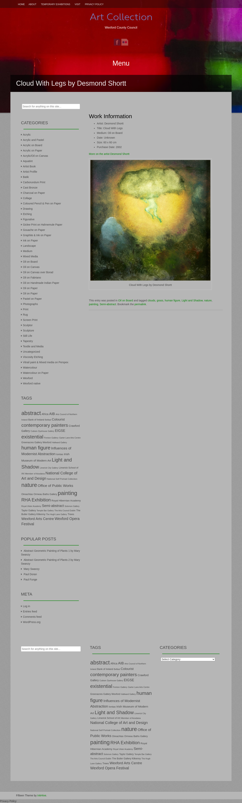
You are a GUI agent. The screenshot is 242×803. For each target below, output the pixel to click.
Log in (26, 606)
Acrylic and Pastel (33, 139)
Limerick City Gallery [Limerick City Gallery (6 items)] (49, 468)
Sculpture (28, 330)
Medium (27, 251)
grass (160, 300)
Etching (27, 214)
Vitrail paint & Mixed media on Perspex (45, 362)
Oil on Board (125, 300)
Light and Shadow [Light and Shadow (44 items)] (114, 712)
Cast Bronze (30, 187)
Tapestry (28, 341)
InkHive (41, 795)
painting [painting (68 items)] (67, 493)
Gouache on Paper (34, 229)
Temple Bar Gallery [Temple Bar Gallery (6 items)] (45, 510)
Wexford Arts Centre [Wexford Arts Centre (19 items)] (37, 519)
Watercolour (30, 367)
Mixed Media (30, 256)
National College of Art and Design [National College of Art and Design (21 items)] (119, 723)
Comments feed (32, 616)
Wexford (28, 378)
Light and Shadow (192, 300)
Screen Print (30, 319)
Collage (27, 198)
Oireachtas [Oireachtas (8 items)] (27, 494)
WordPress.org (31, 622)
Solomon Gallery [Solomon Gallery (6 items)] (71, 506)
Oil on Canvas (31, 266)
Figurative (28, 219)
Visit (77, 4)
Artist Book (29, 166)
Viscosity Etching (33, 356)
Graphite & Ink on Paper (37, 235)
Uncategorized (31, 351)
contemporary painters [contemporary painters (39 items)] (44, 425)
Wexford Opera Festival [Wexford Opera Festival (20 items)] (109, 768)
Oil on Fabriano (32, 277)
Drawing (28, 208)
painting (93, 304)
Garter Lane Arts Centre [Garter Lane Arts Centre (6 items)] (70, 438)
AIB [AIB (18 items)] (52, 414)
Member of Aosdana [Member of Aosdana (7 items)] (35, 473)
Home (21, 4)
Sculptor (28, 325)
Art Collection (121, 16)
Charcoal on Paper (34, 192)
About (32, 4)
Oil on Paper (30, 288)
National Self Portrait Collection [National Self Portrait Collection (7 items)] (62, 479)
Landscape (29, 245)
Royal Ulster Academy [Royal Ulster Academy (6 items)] (31, 506)
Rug (25, 314)
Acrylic (27, 134)
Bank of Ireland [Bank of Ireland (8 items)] (36, 419)
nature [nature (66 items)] (29, 485)
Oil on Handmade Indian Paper (41, 282)
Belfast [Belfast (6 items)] (48, 420)
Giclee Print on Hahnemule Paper (42, 224)
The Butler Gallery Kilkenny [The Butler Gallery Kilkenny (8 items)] (126, 758)
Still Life (27, 335)
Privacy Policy (94, 4)
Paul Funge (30, 579)
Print (25, 309)
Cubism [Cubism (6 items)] (34, 431)
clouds (151, 300)
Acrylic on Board (32, 145)
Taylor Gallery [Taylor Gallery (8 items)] (28, 510)
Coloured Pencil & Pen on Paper (42, 203)
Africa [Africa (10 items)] (45, 414)
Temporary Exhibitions (55, 4)
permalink (140, 304)
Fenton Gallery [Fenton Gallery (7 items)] (51, 437)
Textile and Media (33, 346)
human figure (172, 300)
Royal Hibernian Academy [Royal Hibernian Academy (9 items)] (66, 500)
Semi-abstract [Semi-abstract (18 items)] (53, 506)
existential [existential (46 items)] (32, 437)
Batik (26, 176)
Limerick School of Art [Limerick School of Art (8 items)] (108, 718)
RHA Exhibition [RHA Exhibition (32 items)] (36, 499)
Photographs (30, 304)
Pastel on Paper (32, 298)
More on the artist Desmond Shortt (109, 153)
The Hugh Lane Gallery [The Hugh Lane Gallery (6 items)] (56, 514)
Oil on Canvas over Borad (38, 272)
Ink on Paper (30, 240)
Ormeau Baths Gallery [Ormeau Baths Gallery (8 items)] (45, 494)
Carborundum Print (34, 182)
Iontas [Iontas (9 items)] (59, 454)
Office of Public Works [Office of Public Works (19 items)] (55, 486)
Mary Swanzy (32, 568)
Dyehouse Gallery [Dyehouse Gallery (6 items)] (46, 431)
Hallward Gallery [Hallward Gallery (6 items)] (59, 442)
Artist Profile (30, 171)
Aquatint (28, 161)
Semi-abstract (108, 304)
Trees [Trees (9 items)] (71, 514)
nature (208, 300)
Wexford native (31, 383)
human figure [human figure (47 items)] (35, 448)
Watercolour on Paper (36, 372)
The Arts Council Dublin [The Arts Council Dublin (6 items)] (64, 510)
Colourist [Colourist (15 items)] (58, 419)
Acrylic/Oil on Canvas (35, 155)
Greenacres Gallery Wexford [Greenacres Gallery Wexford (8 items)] (36, 442)
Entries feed (30, 611)
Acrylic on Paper (32, 150)
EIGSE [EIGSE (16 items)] (60, 431)
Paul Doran (30, 574)
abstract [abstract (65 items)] (31, 413)
